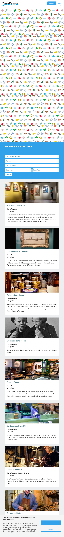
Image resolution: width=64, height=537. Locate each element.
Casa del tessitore (14, 469)
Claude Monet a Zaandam (18, 251)
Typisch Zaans (13, 382)
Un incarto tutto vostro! (16, 341)
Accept (51, 523)
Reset (9, 175)
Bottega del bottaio (15, 513)
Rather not (51, 529)
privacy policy (22, 533)
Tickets (51, 3)
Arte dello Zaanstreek (16, 205)
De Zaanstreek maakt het (17, 426)
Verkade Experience (15, 295)
